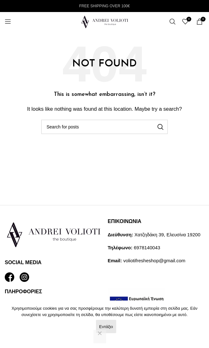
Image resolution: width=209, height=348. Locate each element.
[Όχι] (99, 336)
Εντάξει (106, 326)
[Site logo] (104, 21)
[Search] (172, 21)
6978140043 (147, 247)
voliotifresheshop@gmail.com (154, 260)
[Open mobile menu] (8, 21)
